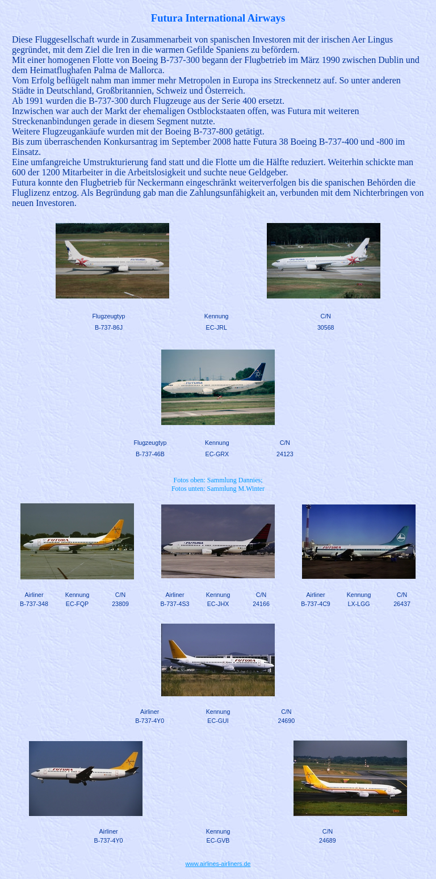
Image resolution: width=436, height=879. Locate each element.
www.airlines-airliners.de (218, 863)
